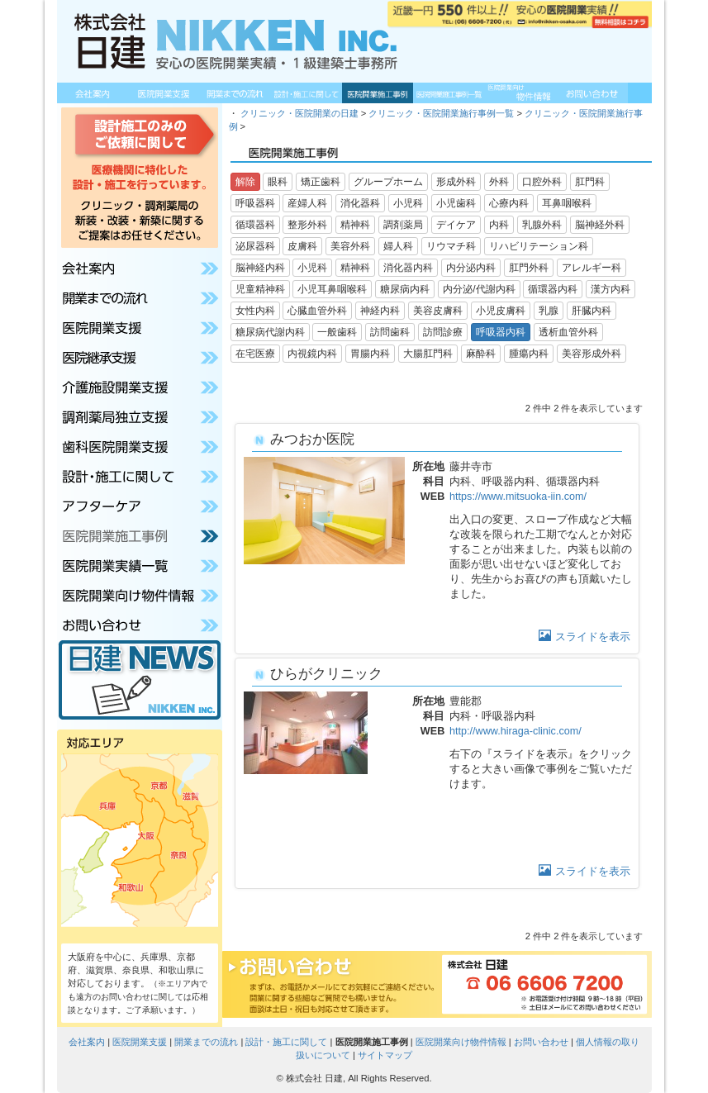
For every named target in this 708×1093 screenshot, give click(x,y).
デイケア (456, 224)
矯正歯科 (320, 182)
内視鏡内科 (312, 353)
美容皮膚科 (438, 310)
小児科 (408, 203)
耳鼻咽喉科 (567, 203)
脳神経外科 (600, 224)
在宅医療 (255, 353)
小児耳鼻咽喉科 (332, 289)
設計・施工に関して (286, 1042)
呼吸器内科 (500, 332)
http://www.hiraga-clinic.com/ (515, 731)
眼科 (277, 182)
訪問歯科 (390, 332)
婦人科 (398, 246)
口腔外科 (542, 182)
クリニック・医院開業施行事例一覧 (441, 113)
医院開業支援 (139, 1042)
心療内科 (509, 203)
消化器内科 (408, 267)
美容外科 (350, 246)
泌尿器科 (255, 246)
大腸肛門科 (428, 353)
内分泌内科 (471, 267)
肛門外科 (529, 267)
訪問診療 (443, 332)
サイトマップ (385, 1055)
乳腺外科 (542, 224)
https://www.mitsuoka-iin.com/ (518, 496)
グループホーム (388, 182)
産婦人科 (307, 203)
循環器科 (255, 224)
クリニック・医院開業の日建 (299, 113)
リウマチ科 (451, 246)
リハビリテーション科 (538, 246)
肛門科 (590, 182)
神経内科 (380, 310)
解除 (245, 182)
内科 (499, 224)
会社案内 (87, 1042)
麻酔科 (481, 353)
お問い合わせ (541, 1042)
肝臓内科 (591, 310)
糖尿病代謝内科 (270, 332)
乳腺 (548, 310)
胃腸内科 (370, 353)
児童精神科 (260, 289)
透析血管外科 (568, 332)
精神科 (355, 224)
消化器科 (360, 203)
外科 (499, 182)
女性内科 (255, 310)
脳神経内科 (260, 267)
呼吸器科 (255, 203)
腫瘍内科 (529, 353)
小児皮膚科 (500, 310)
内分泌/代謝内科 (479, 289)
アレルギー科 (591, 267)
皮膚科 (302, 246)
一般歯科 (337, 332)
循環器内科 (552, 289)
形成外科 (456, 182)
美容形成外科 (591, 353)
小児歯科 (456, 203)
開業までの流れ (206, 1042)
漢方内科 (610, 289)
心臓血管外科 (317, 310)
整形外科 (307, 224)
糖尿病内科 (405, 289)
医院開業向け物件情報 (461, 1042)
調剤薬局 (403, 224)
